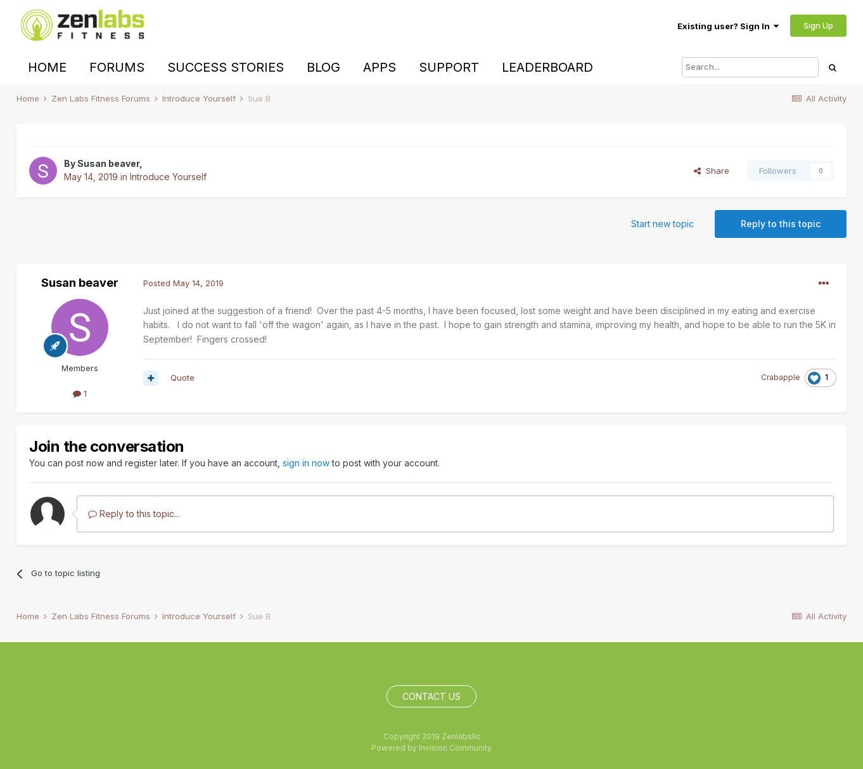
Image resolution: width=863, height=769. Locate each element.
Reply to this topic (781, 223)
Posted (183, 283)
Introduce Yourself (168, 176)
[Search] (750, 67)
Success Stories (225, 67)
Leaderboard (547, 67)
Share (711, 171)
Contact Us (431, 696)
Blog (323, 67)
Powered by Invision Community (431, 748)
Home (47, 67)
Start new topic (662, 223)
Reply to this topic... (134, 513)
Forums (116, 67)
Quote (182, 377)
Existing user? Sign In (728, 26)
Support (449, 67)
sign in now (306, 462)
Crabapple (780, 377)
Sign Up (818, 25)
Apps (379, 67)
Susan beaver (108, 163)
